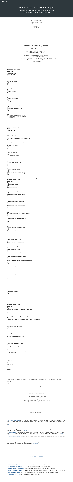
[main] (36, 8)
